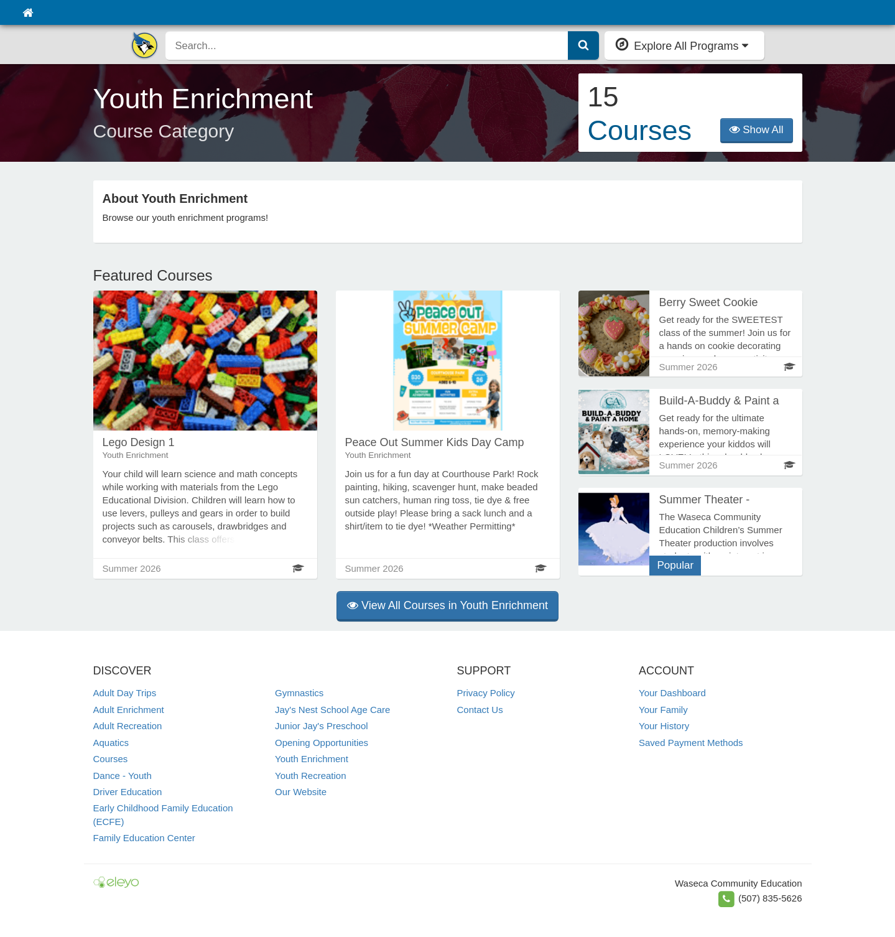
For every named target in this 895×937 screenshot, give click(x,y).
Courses (110, 758)
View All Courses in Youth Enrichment (447, 605)
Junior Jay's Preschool (321, 725)
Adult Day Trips (125, 693)
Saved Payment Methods (691, 742)
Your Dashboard (672, 693)
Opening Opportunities (321, 742)
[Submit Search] (583, 45)
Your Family (663, 709)
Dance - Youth (122, 775)
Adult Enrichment (128, 709)
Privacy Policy (486, 693)
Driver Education (127, 791)
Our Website (301, 791)
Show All (757, 130)
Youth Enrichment (311, 758)
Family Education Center (144, 837)
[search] (367, 45)
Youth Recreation (310, 775)
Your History (664, 725)
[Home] (28, 12)
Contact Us (480, 709)
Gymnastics (299, 693)
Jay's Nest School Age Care (332, 709)
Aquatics (111, 742)
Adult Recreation (127, 725)
